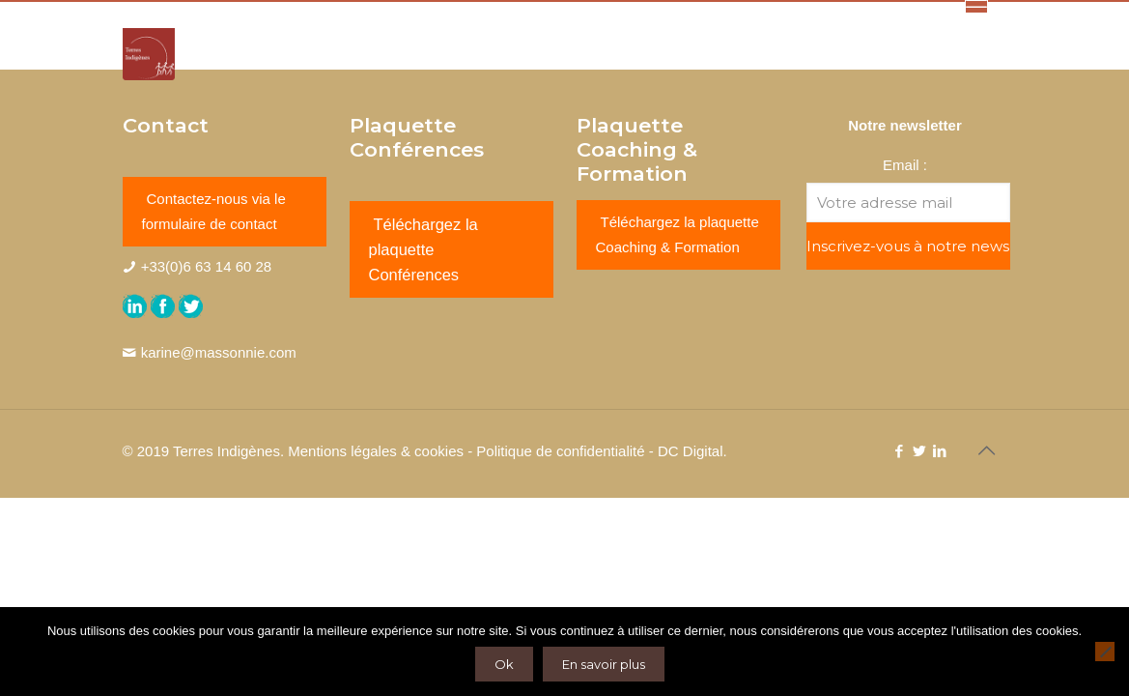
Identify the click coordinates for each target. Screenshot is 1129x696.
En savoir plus (603, 664)
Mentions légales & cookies (376, 451)
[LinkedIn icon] (940, 451)
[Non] (1105, 651)
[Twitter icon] (920, 451)
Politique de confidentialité (560, 451)
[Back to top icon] (987, 450)
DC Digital (690, 451)
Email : (905, 165)
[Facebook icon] (899, 451)
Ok (504, 664)
